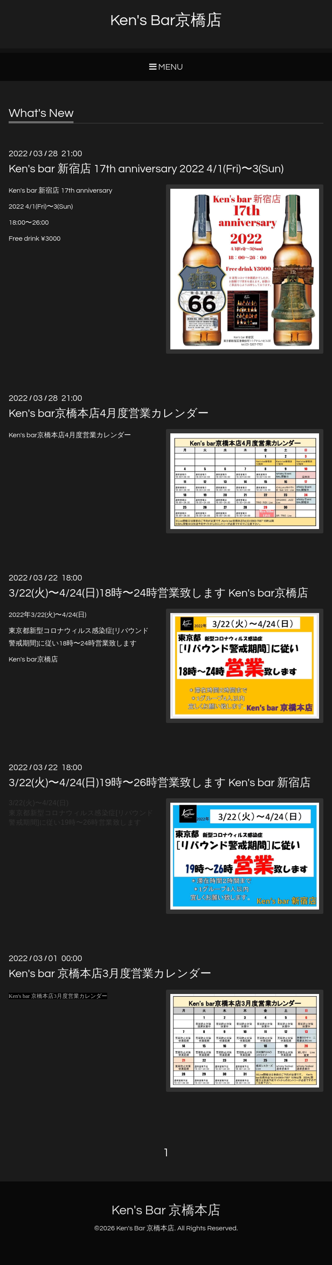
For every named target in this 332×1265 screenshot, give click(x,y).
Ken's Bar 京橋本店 (166, 1210)
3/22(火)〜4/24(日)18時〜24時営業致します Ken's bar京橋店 (158, 593)
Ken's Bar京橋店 (166, 20)
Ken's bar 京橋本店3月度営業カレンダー (110, 973)
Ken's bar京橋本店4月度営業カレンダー (109, 413)
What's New (41, 113)
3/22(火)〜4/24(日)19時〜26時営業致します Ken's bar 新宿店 (160, 782)
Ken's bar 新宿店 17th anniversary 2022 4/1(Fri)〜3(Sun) (146, 168)
